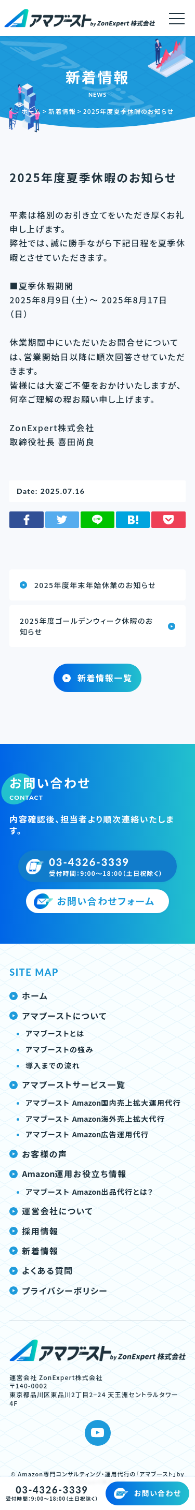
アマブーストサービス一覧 (67, 1084)
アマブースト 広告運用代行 (87, 1134)
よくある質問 (41, 1270)
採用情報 (33, 1231)
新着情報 (33, 1250)
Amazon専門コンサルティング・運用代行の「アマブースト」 (97, 1474)
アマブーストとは (54, 1033)
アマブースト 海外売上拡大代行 (95, 1118)
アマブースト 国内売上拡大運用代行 (103, 1102)
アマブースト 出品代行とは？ (89, 1191)
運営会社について (51, 1210)
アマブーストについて (58, 1015)
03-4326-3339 (52, 1489)
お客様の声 (38, 1154)
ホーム (28, 995)
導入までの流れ (52, 1065)
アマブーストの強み (59, 1049)
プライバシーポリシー (58, 1290)
